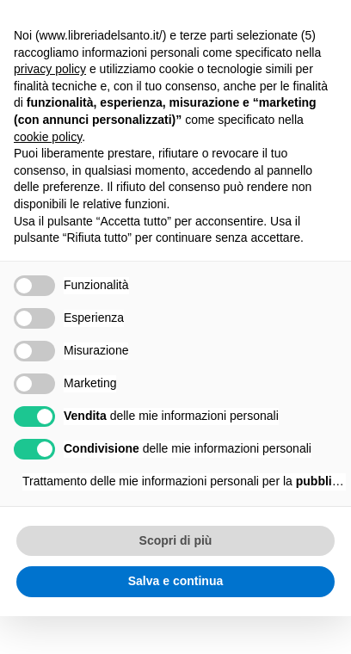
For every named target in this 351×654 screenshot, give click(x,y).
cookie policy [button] (48, 137)
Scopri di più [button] (175, 540)
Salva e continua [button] (175, 581)
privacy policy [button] (50, 69)
